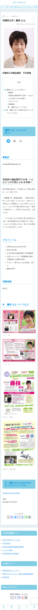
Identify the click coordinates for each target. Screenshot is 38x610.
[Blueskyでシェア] (15, 517)
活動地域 (11, 104)
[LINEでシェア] (26, 517)
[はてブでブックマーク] (22, 517)
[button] (29, 517)
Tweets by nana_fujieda (11, 493)
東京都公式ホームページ (11, 570)
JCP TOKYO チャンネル (11, 540)
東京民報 (6, 577)
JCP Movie (6, 543)
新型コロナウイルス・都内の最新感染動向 (18, 574)
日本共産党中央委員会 (11, 553)
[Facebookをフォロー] (15, 597)
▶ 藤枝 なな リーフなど (17, 107)
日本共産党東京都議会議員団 (13, 547)
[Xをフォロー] (11, 597)
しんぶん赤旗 (7, 550)
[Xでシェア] (8, 517)
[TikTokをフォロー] (26, 597)
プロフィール (13, 101)
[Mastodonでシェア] (11, 517)
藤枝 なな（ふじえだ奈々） (16, 90)
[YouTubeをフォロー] (22, 597)
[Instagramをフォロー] (19, 597)
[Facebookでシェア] (19, 517)
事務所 (10, 92)
